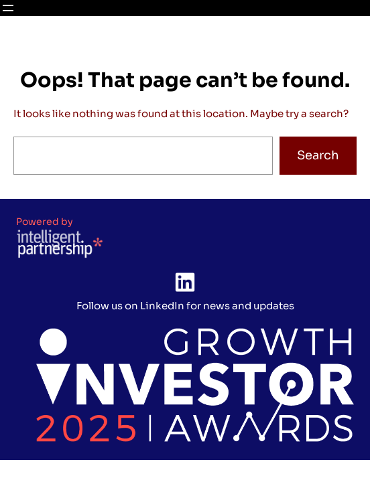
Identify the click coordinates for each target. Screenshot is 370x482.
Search (318, 155)
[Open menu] (8, 8)
